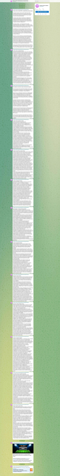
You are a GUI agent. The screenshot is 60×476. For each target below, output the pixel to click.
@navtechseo (41, 6)
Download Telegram (42, 11)
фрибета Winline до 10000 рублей (24, 467)
